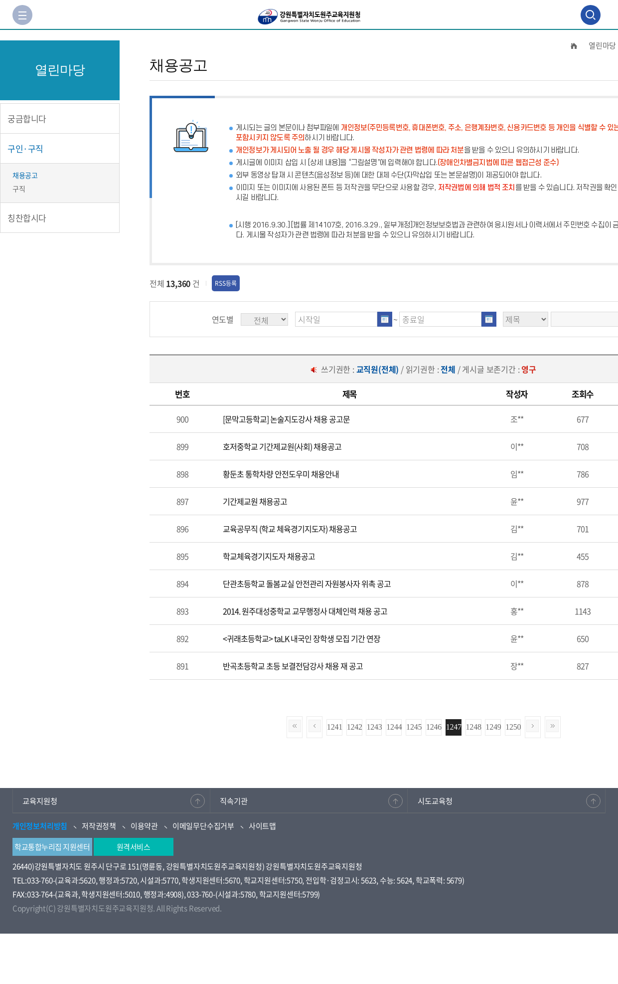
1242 (354, 727)
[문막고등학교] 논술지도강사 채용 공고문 (286, 419)
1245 (414, 727)
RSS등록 (226, 283)
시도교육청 (436, 800)
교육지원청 (41, 800)
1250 (513, 727)
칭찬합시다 (26, 217)
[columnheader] (182, 394)
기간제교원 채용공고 (255, 501)
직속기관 (235, 800)
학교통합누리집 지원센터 (52, 846)
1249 (493, 727)
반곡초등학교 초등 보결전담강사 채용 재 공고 (293, 666)
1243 (374, 727)
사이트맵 (262, 825)
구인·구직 (25, 148)
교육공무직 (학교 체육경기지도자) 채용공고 (290, 529)
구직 (18, 189)
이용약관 (144, 825)
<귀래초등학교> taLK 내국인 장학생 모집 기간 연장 (301, 638)
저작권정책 (99, 825)
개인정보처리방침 (39, 825)
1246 (434, 727)
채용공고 (24, 175)
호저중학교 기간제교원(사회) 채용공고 (282, 446)
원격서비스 (134, 846)
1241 (334, 727)
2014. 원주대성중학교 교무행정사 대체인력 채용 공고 (305, 611)
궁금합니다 (26, 118)
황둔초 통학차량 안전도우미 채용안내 (281, 474)
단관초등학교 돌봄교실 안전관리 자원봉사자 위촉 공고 (307, 584)
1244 (394, 727)
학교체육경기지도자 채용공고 (269, 556)
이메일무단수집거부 (203, 825)
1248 (473, 727)
